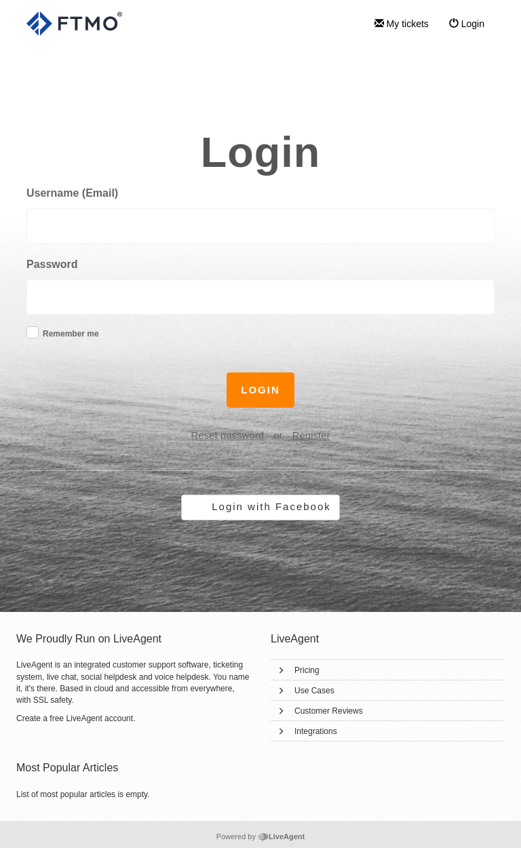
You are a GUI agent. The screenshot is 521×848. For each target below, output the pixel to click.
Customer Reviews (328, 711)
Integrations (315, 731)
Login (466, 23)
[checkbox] (32, 332)
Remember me (71, 334)
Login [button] (260, 390)
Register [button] (311, 435)
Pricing (307, 670)
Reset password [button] (227, 435)
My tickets (401, 23)
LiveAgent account (99, 718)
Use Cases (314, 690)
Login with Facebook (271, 506)
